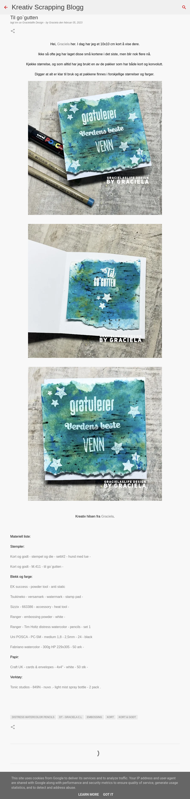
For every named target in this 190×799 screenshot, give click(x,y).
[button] (12, 31)
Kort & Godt (127, 717)
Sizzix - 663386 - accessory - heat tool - (40, 607)
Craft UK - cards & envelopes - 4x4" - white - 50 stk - (49, 667)
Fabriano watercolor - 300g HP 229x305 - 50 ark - (47, 647)
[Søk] (89, 7)
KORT (110, 717)
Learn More (88, 794)
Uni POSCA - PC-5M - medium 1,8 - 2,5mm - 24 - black (51, 637)
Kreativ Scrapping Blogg (47, 7)
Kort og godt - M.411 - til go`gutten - (37, 566)
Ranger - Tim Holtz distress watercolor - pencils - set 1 (51, 627)
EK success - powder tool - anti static (38, 586)
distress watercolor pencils (33, 717)
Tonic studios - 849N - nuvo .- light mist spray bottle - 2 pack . (56, 687)
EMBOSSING (94, 717)
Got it (108, 794)
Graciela (63, 44)
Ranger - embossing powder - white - (38, 617)
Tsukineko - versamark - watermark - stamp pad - (47, 597)
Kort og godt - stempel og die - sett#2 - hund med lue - (51, 556)
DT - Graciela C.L (70, 717)
